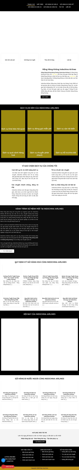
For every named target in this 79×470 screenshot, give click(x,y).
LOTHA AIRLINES (10, 457)
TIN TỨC (61, 7)
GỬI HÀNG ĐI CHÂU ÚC (35, 7)
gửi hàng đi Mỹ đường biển (30, 237)
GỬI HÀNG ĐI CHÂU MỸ (67, 4)
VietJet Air (72, 76)
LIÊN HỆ (68, 7)
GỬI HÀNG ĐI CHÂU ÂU (50, 7)
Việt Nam (54, 74)
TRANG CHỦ (31, 4)
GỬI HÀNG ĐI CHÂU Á (51, 4)
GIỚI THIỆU (40, 4)
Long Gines (45, 468)
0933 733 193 (43, 433)
